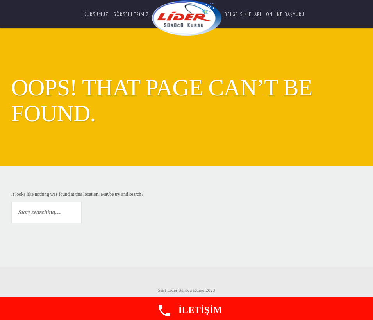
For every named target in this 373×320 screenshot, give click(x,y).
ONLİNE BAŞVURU (285, 14)
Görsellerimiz (131, 14)
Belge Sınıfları (242, 14)
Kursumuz (96, 14)
